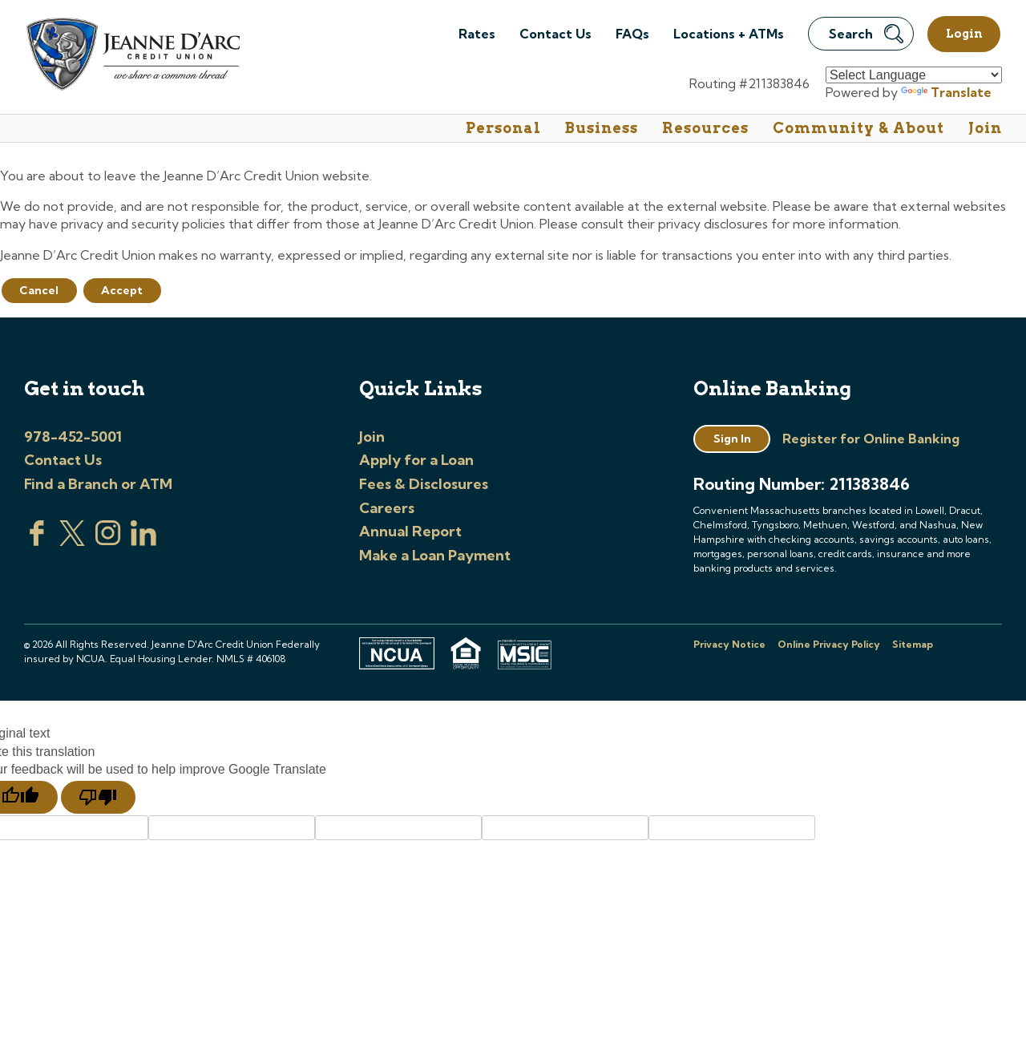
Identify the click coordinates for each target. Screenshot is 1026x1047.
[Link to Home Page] (132, 56)
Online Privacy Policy (829, 644)
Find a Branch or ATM (98, 484)
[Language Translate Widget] (914, 75)
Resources (705, 127)
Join (985, 127)
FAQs (632, 34)
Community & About (858, 127)
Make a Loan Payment (435, 555)
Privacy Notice (729, 644)
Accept (122, 290)
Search (866, 33)
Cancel (39, 290)
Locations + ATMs (728, 34)
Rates (476, 34)
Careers (386, 508)
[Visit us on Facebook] (37, 541)
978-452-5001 (73, 436)
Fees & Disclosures (423, 484)
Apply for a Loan (416, 460)
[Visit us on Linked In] (143, 541)
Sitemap (912, 644)
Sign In (732, 438)
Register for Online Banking (870, 439)
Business (601, 127)
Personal (503, 127)
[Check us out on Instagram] (108, 541)
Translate (946, 92)
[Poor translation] (98, 797)
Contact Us (555, 34)
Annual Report (410, 531)
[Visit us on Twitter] (72, 541)
